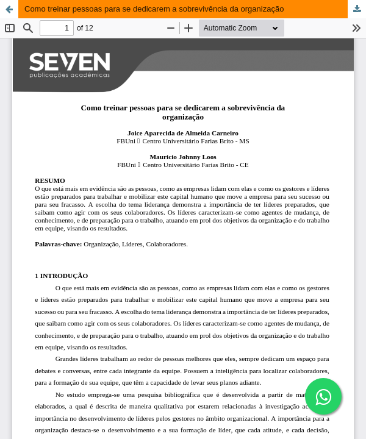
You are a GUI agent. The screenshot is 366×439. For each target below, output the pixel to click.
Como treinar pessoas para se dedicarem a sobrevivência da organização (154, 8)
